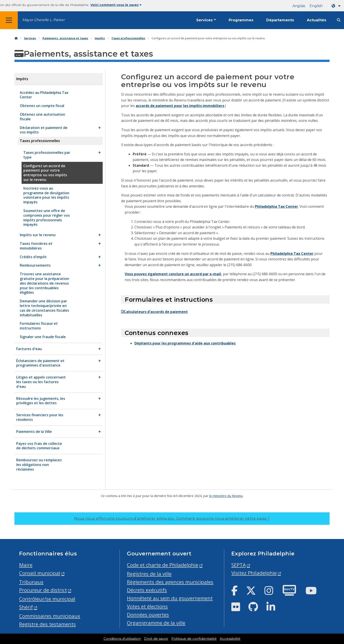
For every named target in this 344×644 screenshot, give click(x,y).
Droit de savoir (156, 639)
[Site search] (338, 20)
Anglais (298, 6)
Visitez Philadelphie (254, 572)
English (316, 6)
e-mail (215, 273)
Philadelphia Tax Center (276, 206)
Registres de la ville (149, 573)
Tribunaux (31, 582)
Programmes (241, 20)
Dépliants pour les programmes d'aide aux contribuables (185, 343)
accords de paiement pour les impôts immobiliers (180, 105)
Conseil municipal (39, 573)
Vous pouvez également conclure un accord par (167, 273)
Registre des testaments (47, 624)
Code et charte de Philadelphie (162, 564)
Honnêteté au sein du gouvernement (170, 598)
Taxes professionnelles (128, 38)
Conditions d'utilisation (122, 639)
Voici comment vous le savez (116, 5)
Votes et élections (147, 606)
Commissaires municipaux (49, 615)
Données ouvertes (148, 614)
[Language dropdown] (337, 6)
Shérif (26, 607)
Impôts (100, 38)
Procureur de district (43, 590)
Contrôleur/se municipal (47, 598)
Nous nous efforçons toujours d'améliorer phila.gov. (172, 518)
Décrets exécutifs (147, 590)
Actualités (316, 20)
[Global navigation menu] (9, 20)
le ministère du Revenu (226, 495)
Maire (25, 564)
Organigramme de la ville (156, 622)
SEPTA (238, 564)
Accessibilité (230, 639)
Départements (280, 20)
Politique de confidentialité (194, 639)
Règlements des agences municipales (170, 582)
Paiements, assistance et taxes (65, 38)
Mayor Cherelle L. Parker (43, 20)
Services (204, 20)
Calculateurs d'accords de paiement (154, 311)
